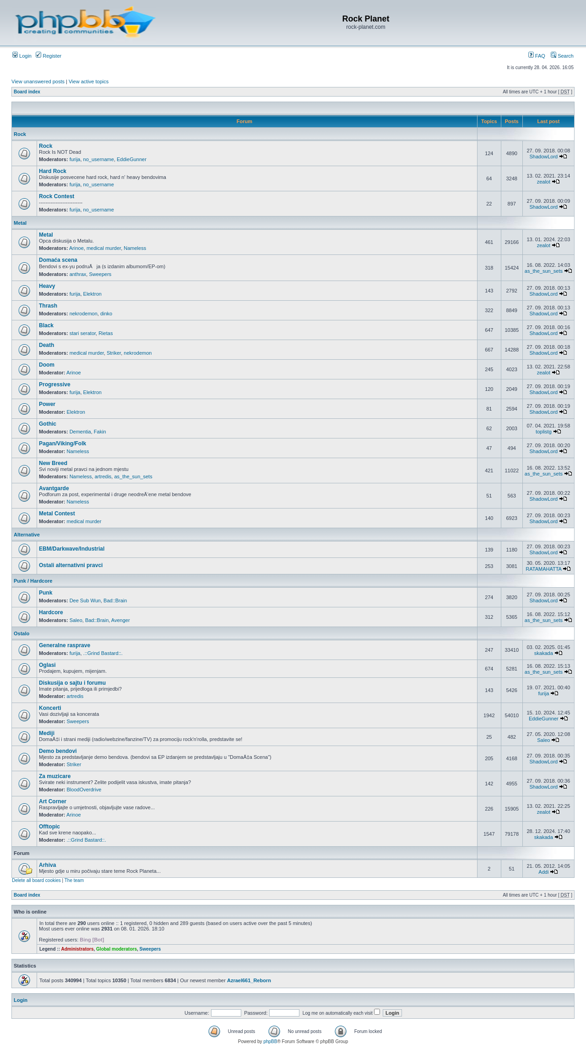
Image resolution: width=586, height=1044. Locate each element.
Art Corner (52, 801)
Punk (45, 593)
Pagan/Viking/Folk (62, 443)
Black (46, 325)
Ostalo (21, 633)
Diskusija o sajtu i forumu (72, 683)
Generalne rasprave (64, 645)
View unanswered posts (38, 81)
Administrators (77, 949)
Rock (20, 134)
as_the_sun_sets (544, 271)
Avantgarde (54, 488)
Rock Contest (56, 196)
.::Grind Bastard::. (103, 653)
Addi (543, 872)
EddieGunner (131, 159)
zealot (543, 181)
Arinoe (76, 248)
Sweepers (100, 274)
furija (75, 159)
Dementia (80, 431)
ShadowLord (543, 156)
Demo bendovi (58, 751)
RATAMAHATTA (543, 569)
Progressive (55, 384)
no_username (98, 159)
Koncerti (50, 708)
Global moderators (116, 949)
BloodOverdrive (84, 789)
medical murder (104, 248)
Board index (27, 91)
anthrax (78, 274)
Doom (46, 365)
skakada (543, 653)
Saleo (76, 620)
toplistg (544, 431)
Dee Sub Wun (85, 600)
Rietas (105, 333)
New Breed (53, 463)
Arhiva (47, 865)
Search (562, 56)
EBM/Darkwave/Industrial (71, 549)
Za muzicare (55, 776)
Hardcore (51, 612)
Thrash (48, 306)
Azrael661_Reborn (249, 980)
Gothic (47, 424)
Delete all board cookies (36, 880)
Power (47, 404)
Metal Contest (57, 513)
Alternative (27, 534)
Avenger (120, 620)
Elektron (92, 294)
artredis (103, 476)
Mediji (46, 733)
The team (74, 880)
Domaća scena (58, 260)
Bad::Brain (115, 600)
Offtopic (49, 826)
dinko (106, 313)
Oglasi (47, 665)
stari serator (83, 333)
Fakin (100, 431)
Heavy (47, 286)
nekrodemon (84, 313)
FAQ (536, 56)
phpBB (270, 1041)
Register (48, 56)
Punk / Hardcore (33, 581)
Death (46, 345)
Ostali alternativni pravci (71, 565)
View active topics (89, 81)
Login (22, 56)
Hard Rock (52, 171)
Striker (114, 353)
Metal (20, 223)
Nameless (135, 248)
